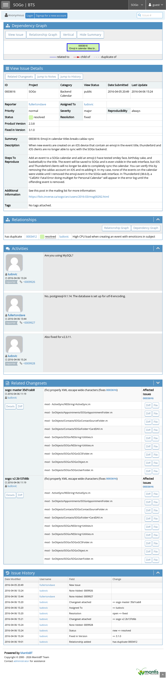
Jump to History (71, 76)
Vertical (68, 35)
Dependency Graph (145, 228)
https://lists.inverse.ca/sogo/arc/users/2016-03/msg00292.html (69, 197)
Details (10, 406)
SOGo (137, 5)
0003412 (31, 236)
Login (30, 15)
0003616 (111, 390)
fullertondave (37, 104)
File (156, 405)
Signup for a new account (51, 15)
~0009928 (29, 363)
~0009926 (29, 282)
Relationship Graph (43, 35)
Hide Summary (90, 35)
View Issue (15, 35)
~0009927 (29, 322)
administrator (21, 661)
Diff (20, 406)
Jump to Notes (46, 76)
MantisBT (26, 653)
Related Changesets (20, 76)
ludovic (88, 104)
